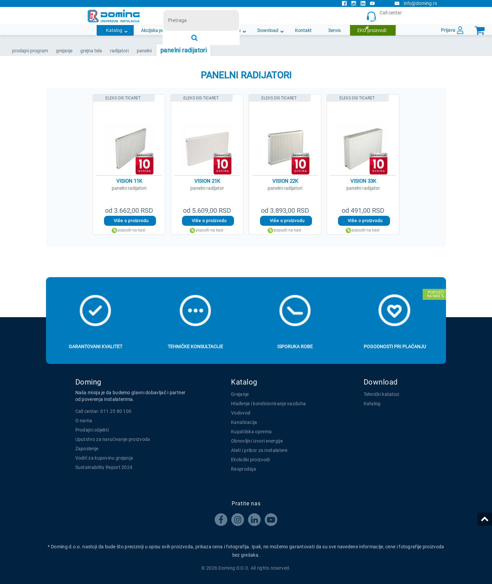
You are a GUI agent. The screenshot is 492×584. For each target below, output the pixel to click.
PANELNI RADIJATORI (183, 50)
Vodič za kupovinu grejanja (104, 458)
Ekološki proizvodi (250, 459)
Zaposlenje (87, 448)
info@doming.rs (415, 3)
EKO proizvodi (371, 30)
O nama (232, 30)
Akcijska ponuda (158, 30)
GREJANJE (64, 50)
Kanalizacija (244, 422)
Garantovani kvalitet (95, 346)
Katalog (114, 30)
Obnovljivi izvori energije (257, 441)
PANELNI (144, 50)
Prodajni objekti (92, 430)
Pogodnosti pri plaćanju (395, 346)
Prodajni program (30, 50)
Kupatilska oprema (251, 431)
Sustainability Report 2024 (104, 467)
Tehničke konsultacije (195, 346)
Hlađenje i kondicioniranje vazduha (268, 403)
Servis (334, 30)
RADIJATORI (119, 50)
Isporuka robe (295, 346)
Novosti (200, 30)
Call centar (385, 16)
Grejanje (240, 394)
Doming (88, 382)
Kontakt (303, 30)
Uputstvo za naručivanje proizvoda (112, 439)
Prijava (448, 30)
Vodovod (240, 413)
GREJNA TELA (91, 50)
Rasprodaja (243, 469)
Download (267, 30)
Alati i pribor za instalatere (259, 450)
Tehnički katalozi (381, 394)
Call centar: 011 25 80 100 (103, 411)
